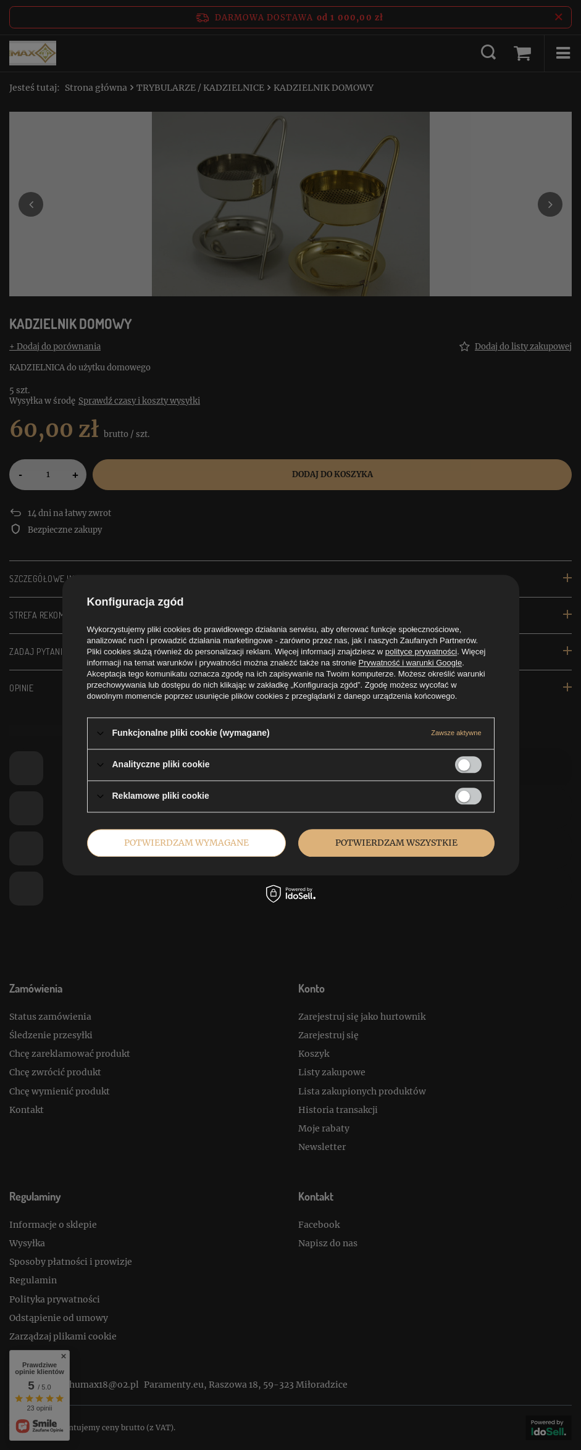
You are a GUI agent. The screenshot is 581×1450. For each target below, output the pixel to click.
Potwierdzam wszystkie (396, 842)
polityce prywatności (421, 651)
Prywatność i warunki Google (410, 662)
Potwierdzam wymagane (186, 842)
